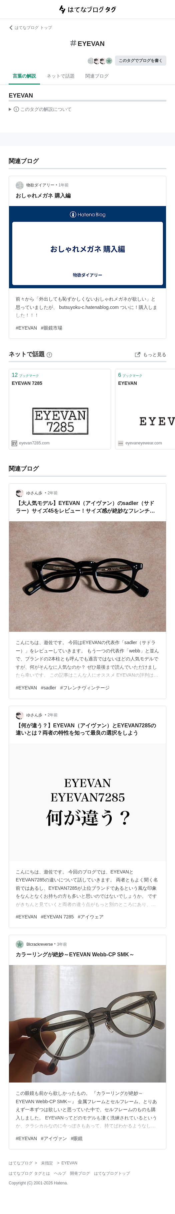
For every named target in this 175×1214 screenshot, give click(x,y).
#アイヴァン (54, 1138)
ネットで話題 (61, 76)
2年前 (53, 493)
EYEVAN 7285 (27, 383)
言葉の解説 (24, 76)
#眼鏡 (77, 1138)
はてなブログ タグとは (29, 1173)
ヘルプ (60, 1173)
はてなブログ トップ (30, 27)
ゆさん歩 (34, 493)
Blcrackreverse (39, 944)
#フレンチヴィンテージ (85, 687)
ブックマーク (25, 375)
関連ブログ (97, 76)
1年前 (63, 185)
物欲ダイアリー (40, 185)
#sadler (48, 687)
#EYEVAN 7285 (57, 916)
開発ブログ (80, 1173)
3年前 (62, 944)
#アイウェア (91, 916)
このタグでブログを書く (141, 60)
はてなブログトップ (112, 1173)
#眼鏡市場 (51, 328)
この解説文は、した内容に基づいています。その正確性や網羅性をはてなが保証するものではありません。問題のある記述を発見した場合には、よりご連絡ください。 (40, 110)
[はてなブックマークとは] (49, 354)
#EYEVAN (26, 328)
